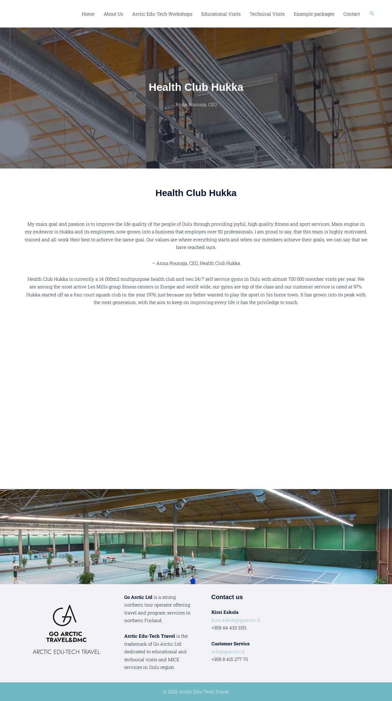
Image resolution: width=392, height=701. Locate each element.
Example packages (314, 14)
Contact (351, 14)
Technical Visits (267, 14)
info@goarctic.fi (228, 651)
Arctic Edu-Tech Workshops (162, 14)
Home (88, 14)
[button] (372, 14)
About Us (113, 14)
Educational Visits (221, 14)
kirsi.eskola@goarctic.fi (236, 620)
